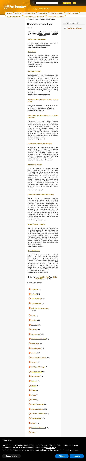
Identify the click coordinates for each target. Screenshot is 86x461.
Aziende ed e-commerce (39, 308)
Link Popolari (57, 13)
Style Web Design (34, 251)
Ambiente (34, 289)
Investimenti (35, 376)
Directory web (32, 19)
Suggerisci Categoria (34, 17)
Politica (34, 400)
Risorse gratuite (37, 409)
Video (33, 432)
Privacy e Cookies (56, 17)
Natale (33, 390)
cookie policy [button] (51, 448)
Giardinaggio (36, 348)
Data (47, 277)
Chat (33, 315)
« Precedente (33, 32)
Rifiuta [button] (62, 456)
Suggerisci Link (14, 17)
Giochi (33, 353)
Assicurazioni (36, 303)
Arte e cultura (36, 298)
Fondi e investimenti (38, 339)
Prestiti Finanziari (37, 404)
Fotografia (35, 343)
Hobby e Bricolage (38, 367)
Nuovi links (30, 13)
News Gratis (32, 52)
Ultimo (54, 34)
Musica (33, 386)
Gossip (33, 362)
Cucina (33, 320)
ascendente (38, 278)
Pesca (33, 395)
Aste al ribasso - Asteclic (36, 224)
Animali (34, 294)
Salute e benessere (38, 414)
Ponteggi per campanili (74, 28)
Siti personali (36, 418)
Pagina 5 (47, 34)
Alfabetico (41, 277)
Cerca (18, 13)
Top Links (43, 13)
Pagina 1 (49, 32)
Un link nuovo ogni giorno (37, 39)
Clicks (55, 277)
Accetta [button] (77, 456)
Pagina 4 (40, 34)
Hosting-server (36, 372)
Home (9, 13)
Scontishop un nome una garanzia (40, 143)
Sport (33, 423)
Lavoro (33, 381)
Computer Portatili (34, 71)
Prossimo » (43, 36)
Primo (42, 32)
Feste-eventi (35, 334)
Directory (34, 325)
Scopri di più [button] (11, 456)
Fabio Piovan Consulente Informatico (41, 194)
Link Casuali (72, 13)
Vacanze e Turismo (38, 428)
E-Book (34, 329)
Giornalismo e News (38, 357)
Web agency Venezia (35, 165)
